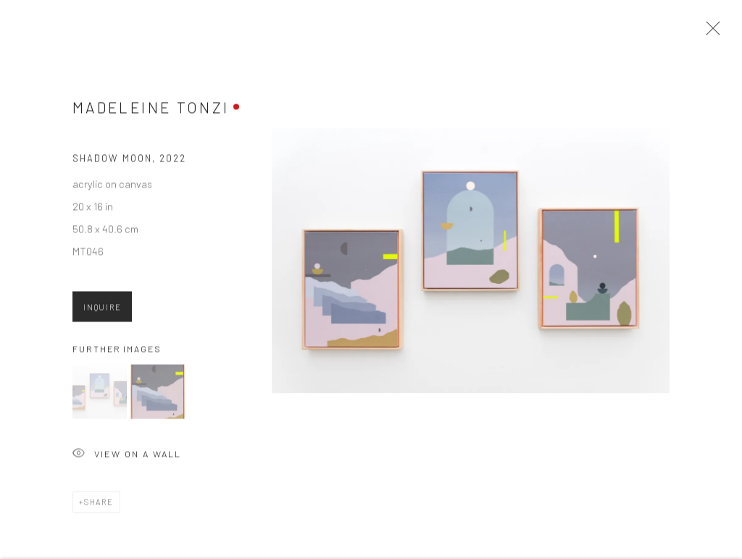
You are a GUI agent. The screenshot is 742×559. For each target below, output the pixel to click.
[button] (99, 396)
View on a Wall (126, 458)
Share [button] (99, 505)
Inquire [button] (102, 310)
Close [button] (709, 32)
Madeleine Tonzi (150, 111)
